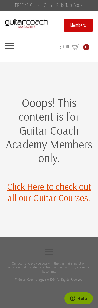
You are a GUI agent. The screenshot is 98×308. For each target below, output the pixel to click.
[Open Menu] (9, 46)
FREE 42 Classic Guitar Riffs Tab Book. (49, 5)
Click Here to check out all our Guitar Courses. (49, 192)
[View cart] (74, 47)
